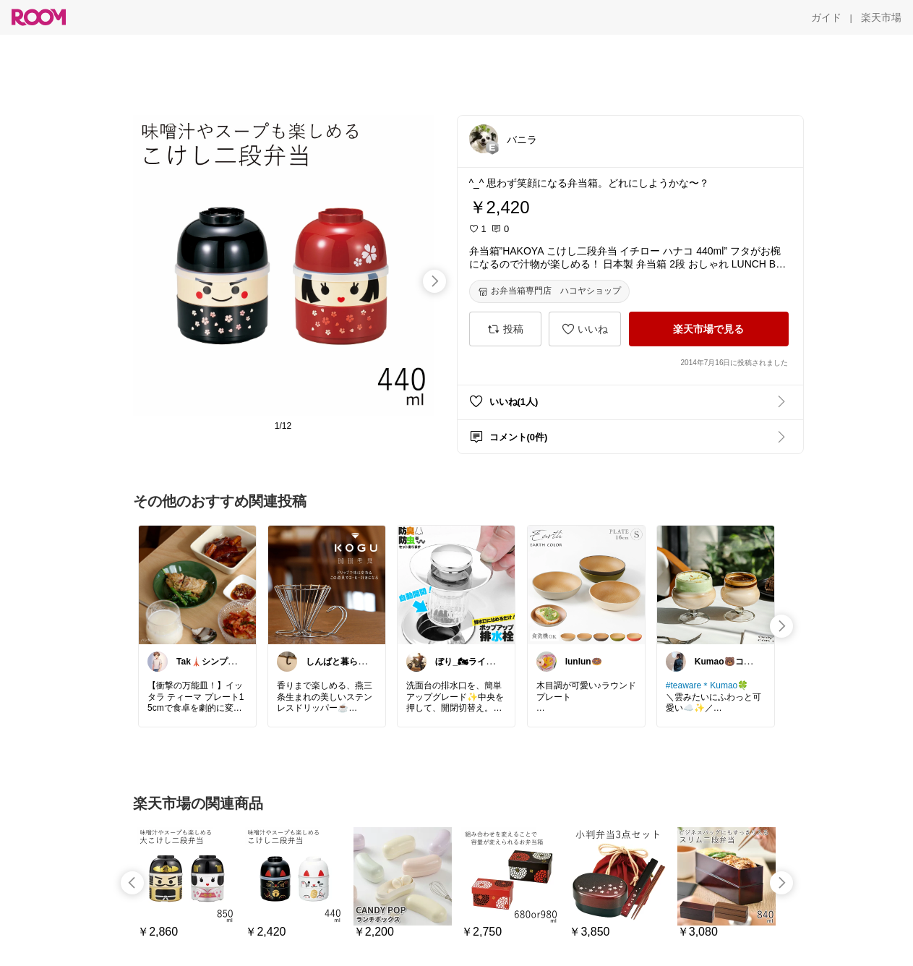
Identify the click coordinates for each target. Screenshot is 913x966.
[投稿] (505, 329)
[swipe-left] (132, 882)
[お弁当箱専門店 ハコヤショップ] (549, 291)
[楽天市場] (881, 17)
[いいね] (585, 329)
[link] (197, 584)
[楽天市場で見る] (709, 329)
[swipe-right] (434, 281)
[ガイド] (826, 17)
